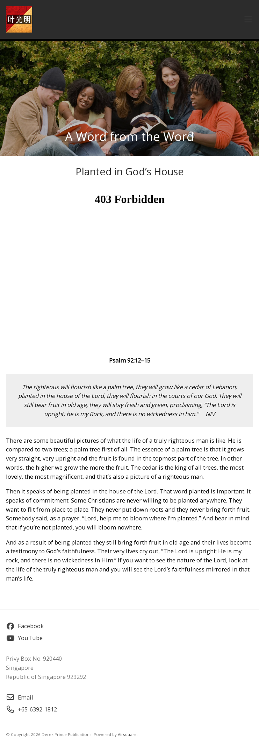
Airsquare (127, 734)
